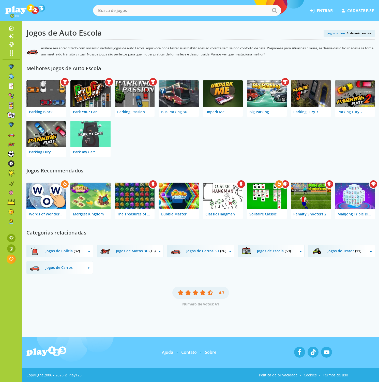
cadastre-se (358, 10)
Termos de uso (335, 375)
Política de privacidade (278, 375)
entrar (321, 10)
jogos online (336, 33)
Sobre (210, 352)
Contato (189, 352)
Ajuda (167, 352)
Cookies (310, 375)
